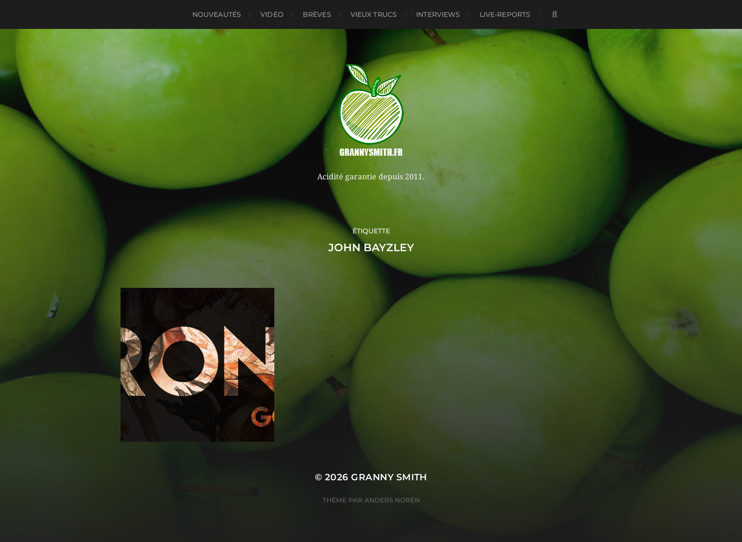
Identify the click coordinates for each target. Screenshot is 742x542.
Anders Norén (392, 500)
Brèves (317, 14)
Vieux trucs (374, 14)
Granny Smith (389, 477)
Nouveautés (216, 14)
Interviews (438, 14)
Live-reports (505, 14)
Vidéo (271, 14)
